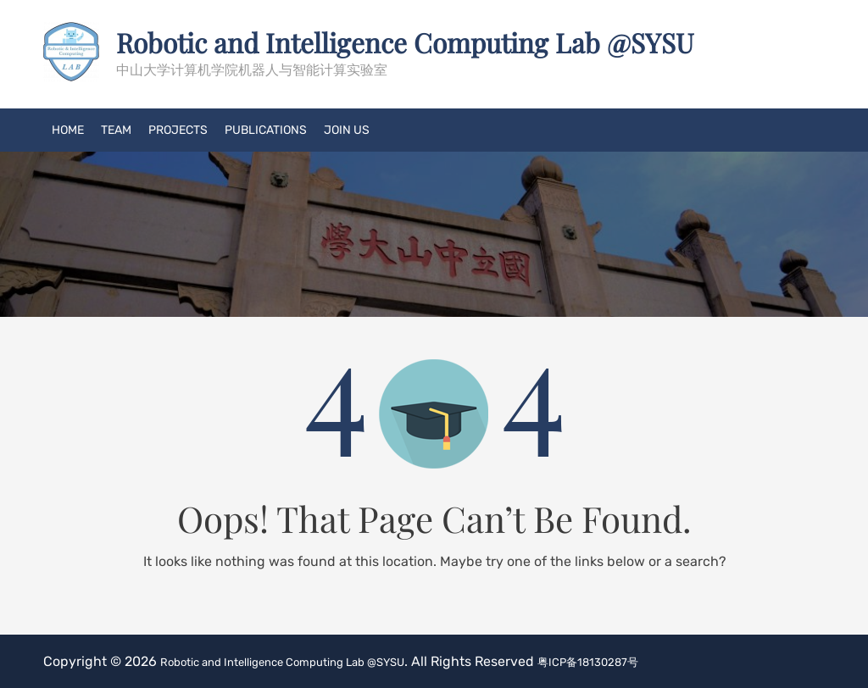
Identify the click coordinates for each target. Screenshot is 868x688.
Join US (347, 129)
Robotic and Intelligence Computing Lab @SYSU (445, 41)
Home (68, 129)
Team (116, 129)
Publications (266, 129)
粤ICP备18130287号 (659, 660)
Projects (178, 129)
